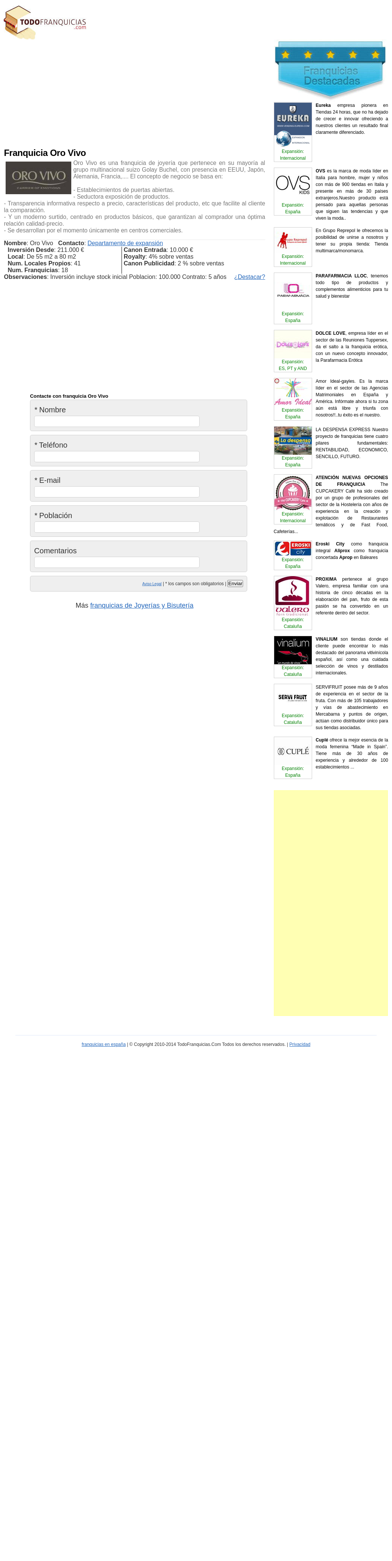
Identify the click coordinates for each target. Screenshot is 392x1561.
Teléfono (51, 445)
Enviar (235, 583)
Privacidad (299, 1044)
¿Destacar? (249, 277)
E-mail (47, 480)
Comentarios (55, 551)
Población (53, 515)
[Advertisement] (145, 91)
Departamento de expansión (125, 243)
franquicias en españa (104, 1044)
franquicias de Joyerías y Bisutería (142, 605)
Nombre (50, 410)
